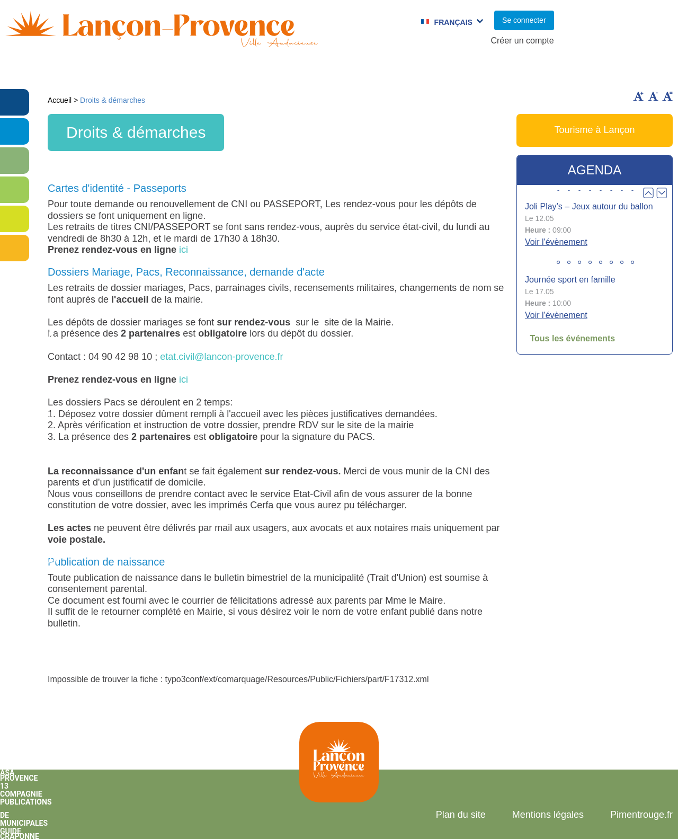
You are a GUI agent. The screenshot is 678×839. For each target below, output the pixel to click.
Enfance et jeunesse (200, 71)
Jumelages (394, 71)
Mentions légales (548, 814)
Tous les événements (572, 338)
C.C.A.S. (460, 71)
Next (661, 193)
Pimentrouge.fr (641, 814)
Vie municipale (93, 71)
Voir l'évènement (556, 241)
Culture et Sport (309, 71)
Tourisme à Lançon (594, 130)
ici (183, 249)
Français (453, 22)
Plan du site (461, 814)
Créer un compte (522, 40)
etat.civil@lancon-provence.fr (221, 356)
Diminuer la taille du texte (653, 96)
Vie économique (623, 71)
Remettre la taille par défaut (667, 96)
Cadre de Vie (532, 71)
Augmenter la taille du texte (638, 96)
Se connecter (524, 20)
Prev (648, 193)
